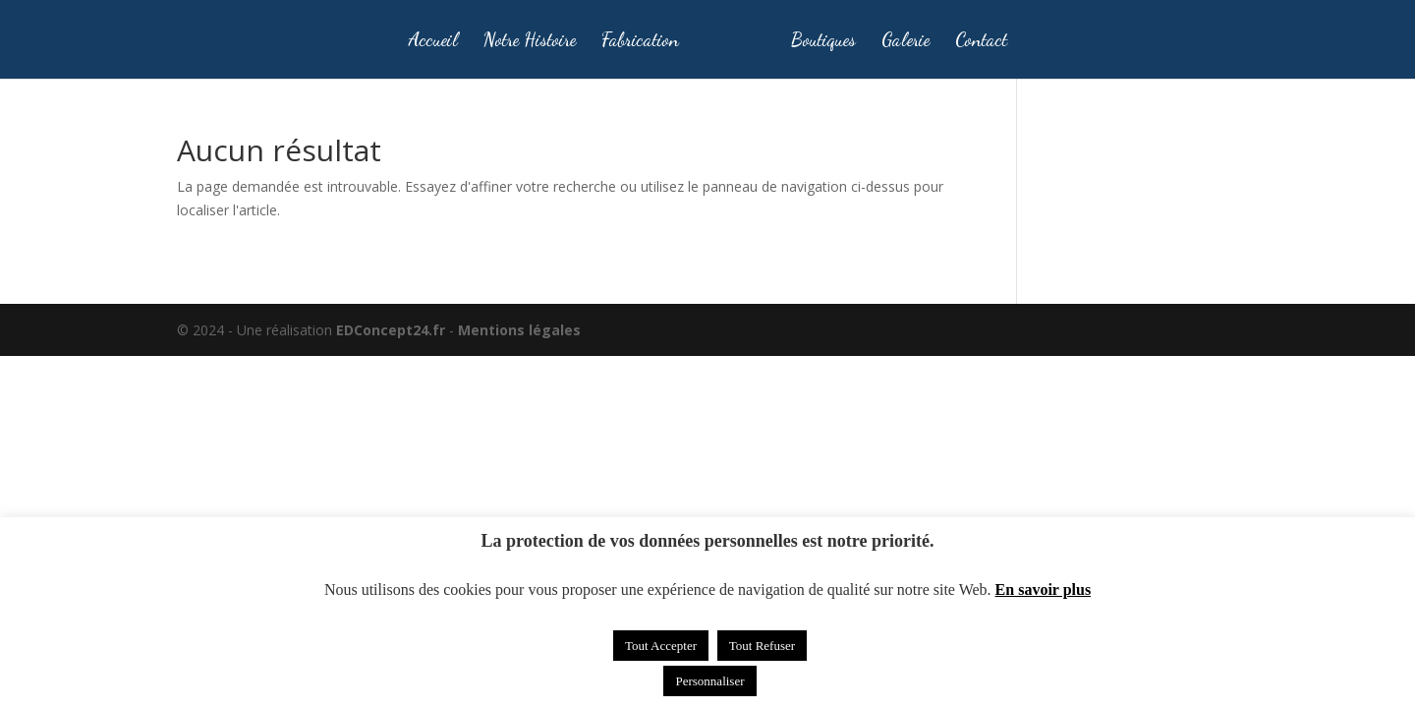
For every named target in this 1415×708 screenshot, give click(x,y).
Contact (981, 41)
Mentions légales (519, 330)
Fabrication (640, 41)
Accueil (433, 41)
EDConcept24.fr (392, 330)
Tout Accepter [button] (661, 645)
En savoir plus (1043, 589)
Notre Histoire (529, 41)
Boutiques (823, 41)
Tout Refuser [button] (762, 645)
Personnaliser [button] (709, 681)
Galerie (905, 41)
